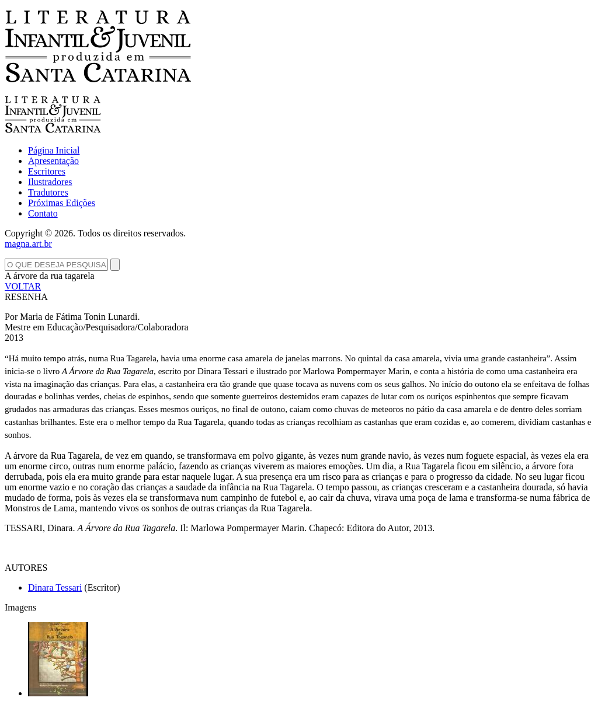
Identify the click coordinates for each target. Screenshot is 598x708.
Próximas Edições (61, 203)
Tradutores (48, 192)
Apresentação (53, 161)
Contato (43, 213)
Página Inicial (53, 150)
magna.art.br (28, 244)
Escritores (46, 171)
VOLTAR (23, 286)
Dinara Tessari (55, 587)
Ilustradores (50, 182)
